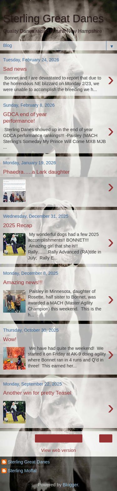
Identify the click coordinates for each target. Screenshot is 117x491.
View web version (58, 450)
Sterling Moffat (22, 470)
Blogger (70, 484)
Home (58, 438)
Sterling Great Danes (29, 461)
